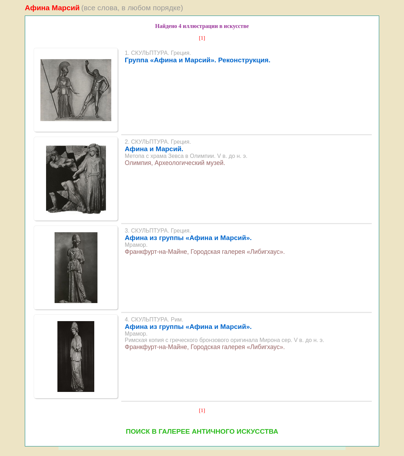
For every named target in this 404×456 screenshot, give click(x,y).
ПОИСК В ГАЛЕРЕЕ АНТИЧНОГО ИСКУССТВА (202, 431)
